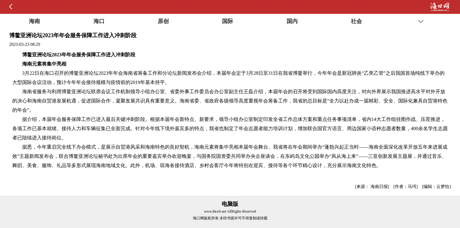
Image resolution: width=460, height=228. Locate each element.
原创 (163, 21)
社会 (356, 21)
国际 (227, 21)
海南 (34, 21)
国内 (292, 21)
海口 (99, 21)
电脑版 (230, 204)
